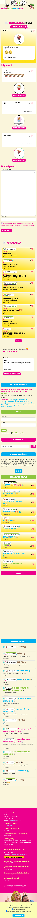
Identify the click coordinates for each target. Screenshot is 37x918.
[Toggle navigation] (3, 2)
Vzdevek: (4, 416)
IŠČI (34, 446)
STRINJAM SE (18, 915)
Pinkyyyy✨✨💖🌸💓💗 (13, 485)
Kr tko (20, 779)
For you (21, 647)
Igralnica (14, 23)
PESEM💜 (7, 545)
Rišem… (21, 653)
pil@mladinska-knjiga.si (14, 820)
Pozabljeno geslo (18, 433)
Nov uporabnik (6, 433)
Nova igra (18, 27)
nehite (21, 720)
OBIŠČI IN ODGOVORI (12, 374)
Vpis (4, 430)
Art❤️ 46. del (9, 520)
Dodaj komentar (19, 95)
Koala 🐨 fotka (10, 537)
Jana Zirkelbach (8, 825)
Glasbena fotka (10, 493)
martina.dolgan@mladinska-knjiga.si (18, 854)
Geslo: (3, 422)
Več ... (18, 341)
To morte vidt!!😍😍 (12, 512)
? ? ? (18, 471)
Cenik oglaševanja (14, 857)
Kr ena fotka (9, 529)
